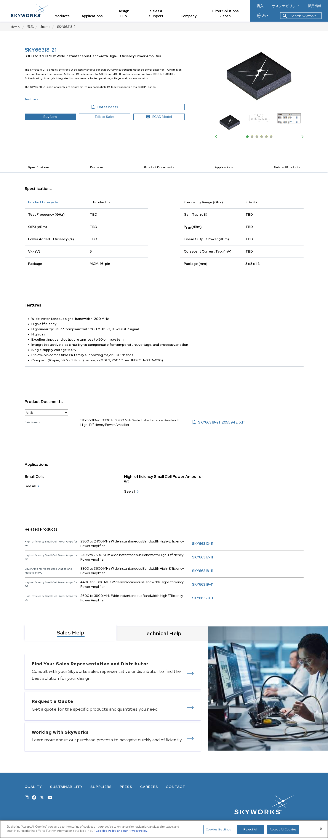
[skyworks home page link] (30, 10)
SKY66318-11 (202, 571)
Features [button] (97, 167)
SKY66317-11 (202, 557)
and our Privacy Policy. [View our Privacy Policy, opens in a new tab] (132, 831)
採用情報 (315, 6)
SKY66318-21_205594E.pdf (218, 422)
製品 (30, 27)
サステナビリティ (285, 6)
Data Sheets (114, 107)
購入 (260, 6)
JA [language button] (262, 15)
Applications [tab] (92, 16)
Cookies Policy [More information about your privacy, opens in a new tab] (106, 831)
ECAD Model (159, 116)
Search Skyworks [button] (299, 16)
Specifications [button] (39, 167)
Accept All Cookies (283, 829)
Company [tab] (189, 16)
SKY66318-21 (67, 27)
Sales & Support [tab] (156, 13)
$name (45, 27)
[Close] (321, 828)
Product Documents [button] (159, 167)
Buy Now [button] (50, 116)
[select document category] (46, 412)
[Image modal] (259, 75)
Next (301, 136)
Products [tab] (61, 16)
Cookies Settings (218, 829)
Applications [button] (224, 167)
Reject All (250, 829)
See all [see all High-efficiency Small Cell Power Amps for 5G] (129, 491)
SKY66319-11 (202, 584)
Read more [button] (31, 99)
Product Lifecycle (43, 202)
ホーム (16, 27)
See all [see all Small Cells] (30, 486)
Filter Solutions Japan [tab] (225, 13)
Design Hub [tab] (123, 13)
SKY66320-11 (203, 598)
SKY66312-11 (202, 543)
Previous (217, 136)
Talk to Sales (104, 116)
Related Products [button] (287, 167)
